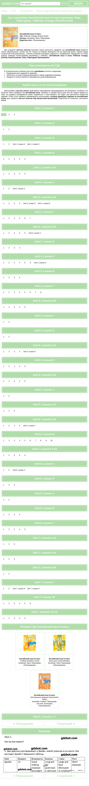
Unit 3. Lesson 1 (35, 233)
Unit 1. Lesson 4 (19, 144)
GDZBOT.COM (11, 3)
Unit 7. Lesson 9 (33, 589)
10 (51, 440)
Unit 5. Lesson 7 (29, 426)
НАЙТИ (64, 4)
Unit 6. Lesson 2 (19, 470)
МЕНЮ (78, 3)
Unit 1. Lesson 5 (33, 144)
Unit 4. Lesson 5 (29, 351)
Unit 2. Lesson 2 (19, 189)
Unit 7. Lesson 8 (19, 589)
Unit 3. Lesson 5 (40, 263)
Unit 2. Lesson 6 (44, 203)
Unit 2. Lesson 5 (29, 203)
